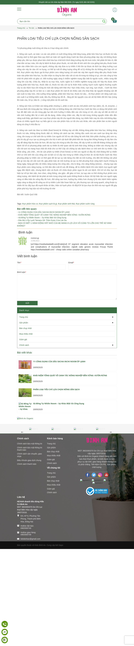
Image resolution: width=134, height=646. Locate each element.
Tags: (19, 204)
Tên (19, 262)
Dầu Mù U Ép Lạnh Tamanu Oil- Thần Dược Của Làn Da (42, 220)
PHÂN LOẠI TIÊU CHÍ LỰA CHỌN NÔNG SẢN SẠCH (56, 389)
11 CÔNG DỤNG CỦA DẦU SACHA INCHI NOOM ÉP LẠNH (44, 212)
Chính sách (52, 560)
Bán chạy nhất (53, 548)
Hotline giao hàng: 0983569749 (28, 630)
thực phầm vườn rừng (85, 204)
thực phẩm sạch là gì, (48, 204)
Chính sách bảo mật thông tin (29, 541)
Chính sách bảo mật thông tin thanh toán (29, 546)
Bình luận (21, 272)
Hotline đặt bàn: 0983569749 (27, 624)
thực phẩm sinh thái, (67, 204)
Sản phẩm (51, 545)
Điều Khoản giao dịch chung (29, 557)
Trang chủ (51, 541)
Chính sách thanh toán (26, 561)
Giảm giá (51, 556)
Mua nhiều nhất (53, 552)
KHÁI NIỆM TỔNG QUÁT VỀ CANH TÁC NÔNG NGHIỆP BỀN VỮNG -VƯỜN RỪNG (54, 215)
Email (71, 262)
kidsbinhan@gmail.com (30, 636)
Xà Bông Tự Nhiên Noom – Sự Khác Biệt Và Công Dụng (42, 217)
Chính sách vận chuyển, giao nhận (29, 552)
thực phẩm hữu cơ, (30, 204)
